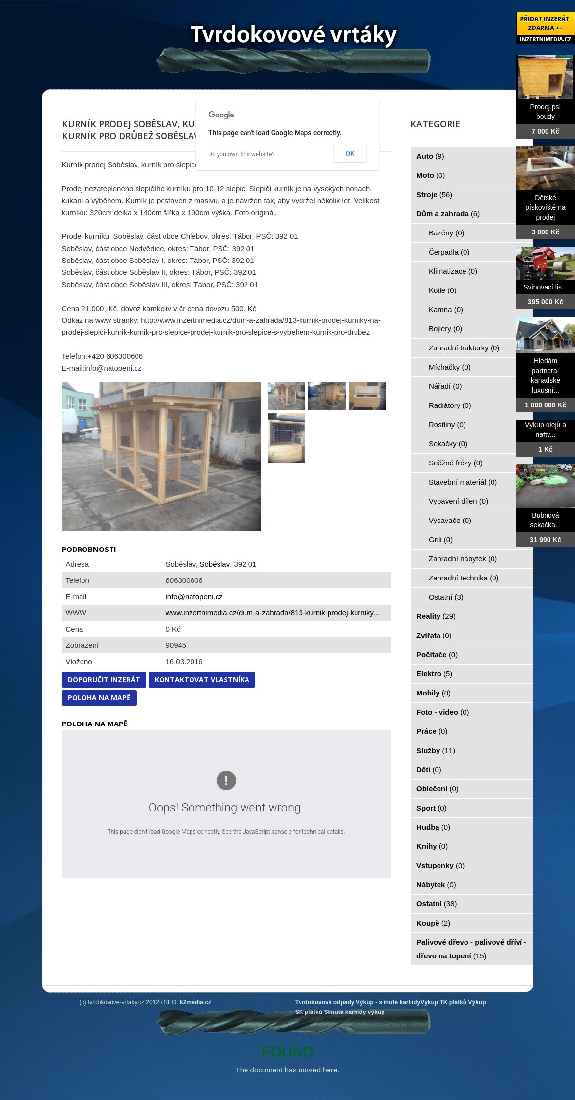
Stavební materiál (463, 482)
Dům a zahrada (448, 213)
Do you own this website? (241, 154)
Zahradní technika (464, 578)
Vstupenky (440, 865)
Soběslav (214, 564)
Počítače (437, 654)
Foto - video (442, 712)
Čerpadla (449, 252)
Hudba (433, 827)
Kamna (446, 309)
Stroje (434, 194)
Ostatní (446, 597)
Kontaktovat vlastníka (202, 679)
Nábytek (436, 884)
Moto (430, 175)
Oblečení (437, 788)
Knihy (432, 846)
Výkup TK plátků (443, 1002)
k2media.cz (195, 1002)
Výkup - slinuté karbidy (388, 1002)
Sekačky (448, 443)
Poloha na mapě (99, 697)
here (330, 1070)
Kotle (443, 290)
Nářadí (445, 386)
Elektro (434, 673)
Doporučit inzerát (104, 679)
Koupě (433, 923)
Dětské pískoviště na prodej (545, 207)
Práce (431, 731)
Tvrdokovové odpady (325, 1002)
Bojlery (445, 328)
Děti (428, 769)
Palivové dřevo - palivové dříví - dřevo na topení (471, 949)
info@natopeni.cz (194, 596)
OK (350, 154)
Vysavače (450, 520)
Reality (436, 616)
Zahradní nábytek (463, 558)
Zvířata (434, 635)
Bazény (447, 233)
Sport (431, 808)
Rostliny (447, 424)
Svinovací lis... (545, 287)
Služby (435, 750)
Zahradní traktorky (464, 348)
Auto (430, 156)
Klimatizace (453, 271)
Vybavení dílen (458, 501)
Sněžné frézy (456, 463)
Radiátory (450, 405)
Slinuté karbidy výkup (354, 1012)
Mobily (433, 693)
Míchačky (450, 367)
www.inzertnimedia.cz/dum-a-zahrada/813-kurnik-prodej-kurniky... (273, 612)
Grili (441, 539)
